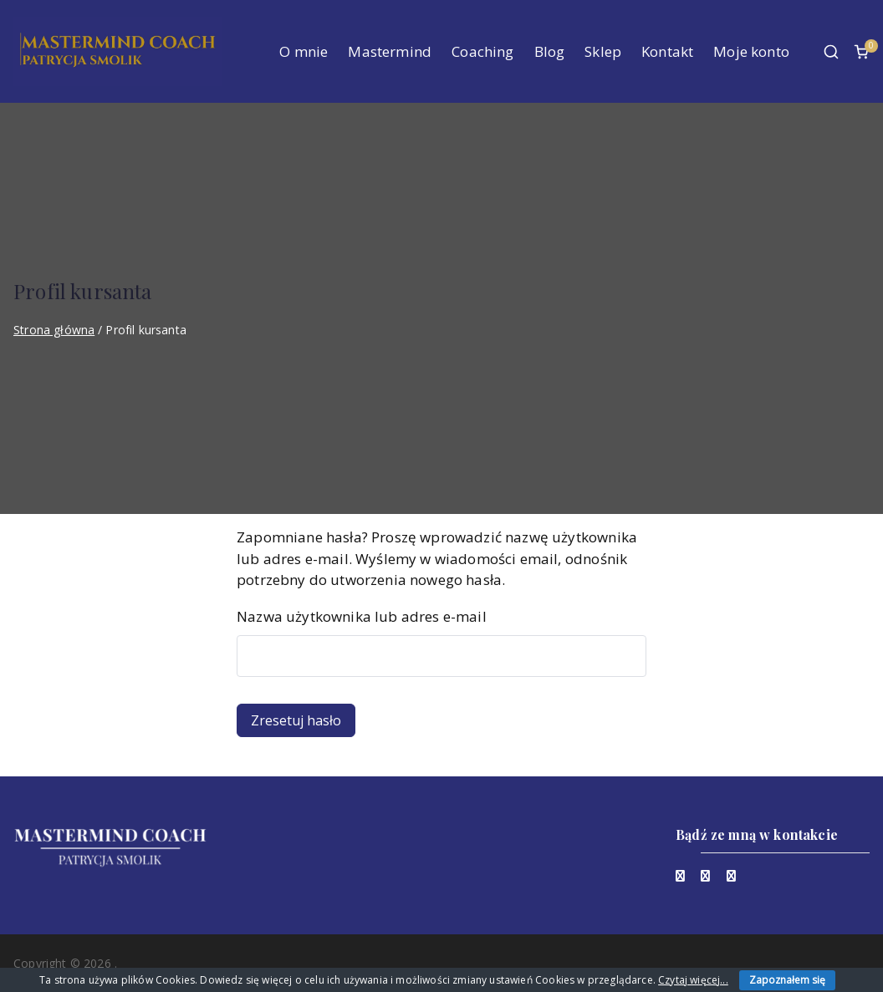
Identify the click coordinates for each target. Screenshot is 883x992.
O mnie (303, 51)
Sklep (602, 51)
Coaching (482, 51)
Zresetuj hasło (296, 720)
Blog (549, 51)
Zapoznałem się (787, 980)
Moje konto (751, 51)
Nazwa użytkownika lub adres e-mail (362, 616)
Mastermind (389, 51)
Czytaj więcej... (693, 980)
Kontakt (667, 51)
